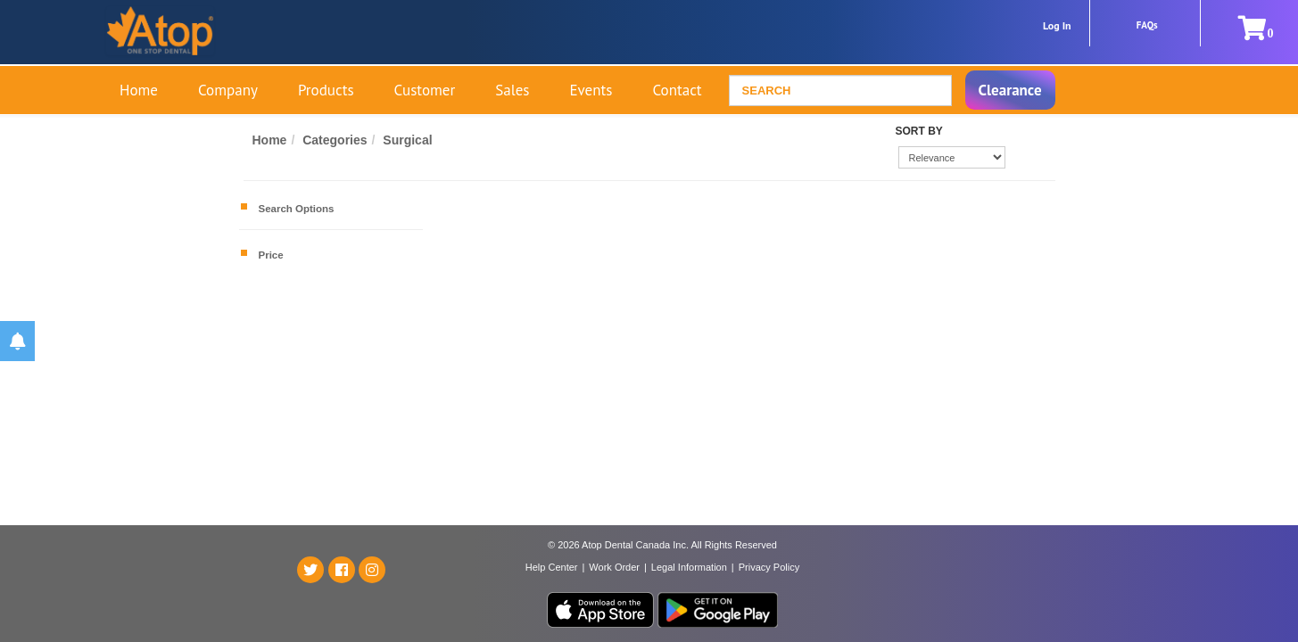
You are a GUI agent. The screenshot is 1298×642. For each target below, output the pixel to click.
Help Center (551, 567)
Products (326, 90)
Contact (676, 90)
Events (590, 90)
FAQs (1147, 25)
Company (228, 90)
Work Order (614, 567)
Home (139, 90)
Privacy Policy (769, 567)
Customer (425, 90)
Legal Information (689, 567)
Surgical (407, 140)
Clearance (1010, 90)
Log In (1057, 25)
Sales (512, 90)
